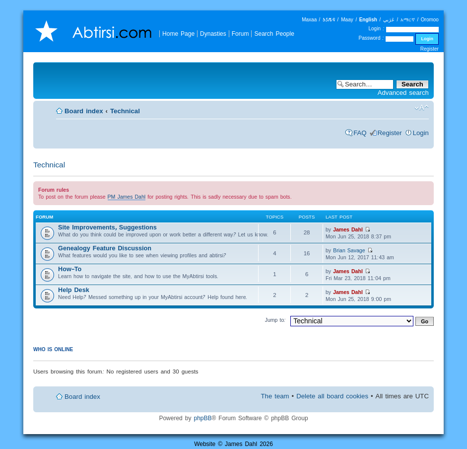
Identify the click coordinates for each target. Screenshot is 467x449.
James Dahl (348, 229)
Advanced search (403, 92)
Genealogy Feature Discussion (104, 248)
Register (429, 49)
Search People (274, 33)
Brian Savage (349, 250)
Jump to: (275, 320)
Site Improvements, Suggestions (107, 227)
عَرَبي (389, 19)
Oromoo (430, 19)
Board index (84, 111)
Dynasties (213, 33)
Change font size (421, 107)
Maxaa (309, 19)
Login (421, 133)
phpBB (202, 418)
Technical (125, 111)
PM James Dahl (127, 197)
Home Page (178, 33)
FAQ (359, 133)
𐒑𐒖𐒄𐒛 (329, 19)
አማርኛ (407, 19)
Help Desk (73, 290)
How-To (69, 269)
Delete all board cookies (332, 396)
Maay (347, 19)
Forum (240, 33)
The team (275, 396)
